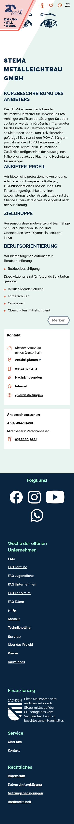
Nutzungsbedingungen (25, 793)
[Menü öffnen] (67, 6)
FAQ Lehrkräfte (19, 593)
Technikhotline (19, 627)
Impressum (16, 776)
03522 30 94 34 (26, 368)
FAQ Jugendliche (21, 576)
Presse (13, 653)
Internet (21, 386)
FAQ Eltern (16, 602)
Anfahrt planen (28, 360)
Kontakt (14, 619)
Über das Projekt (20, 645)
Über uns (15, 742)
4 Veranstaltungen (29, 395)
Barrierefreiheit (19, 802)
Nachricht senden (28, 377)
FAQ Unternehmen (22, 584)
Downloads (16, 662)
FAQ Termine (17, 567)
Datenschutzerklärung (25, 784)
